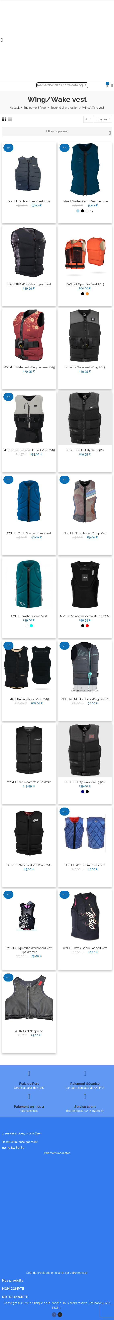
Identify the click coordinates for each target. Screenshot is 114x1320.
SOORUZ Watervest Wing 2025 (85, 367)
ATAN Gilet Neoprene (29, 1031)
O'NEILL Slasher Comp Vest (29, 616)
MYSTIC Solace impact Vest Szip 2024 (85, 616)
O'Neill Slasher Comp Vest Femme (85, 201)
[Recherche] (62, 85)
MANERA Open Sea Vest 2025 (85, 284)
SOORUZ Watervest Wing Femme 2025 (29, 367)
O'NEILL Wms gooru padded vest (85, 948)
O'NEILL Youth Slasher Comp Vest (29, 533)
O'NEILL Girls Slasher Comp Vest (85, 533)
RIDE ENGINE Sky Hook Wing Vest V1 (85, 699)
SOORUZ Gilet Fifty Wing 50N (85, 450)
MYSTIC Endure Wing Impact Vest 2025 (29, 450)
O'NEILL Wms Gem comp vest (85, 865)
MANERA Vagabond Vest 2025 (29, 699)
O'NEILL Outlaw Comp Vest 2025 (29, 201)
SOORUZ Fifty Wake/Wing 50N (85, 782)
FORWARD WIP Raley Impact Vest (29, 284)
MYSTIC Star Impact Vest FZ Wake (29, 782)
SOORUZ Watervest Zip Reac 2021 (29, 865)
